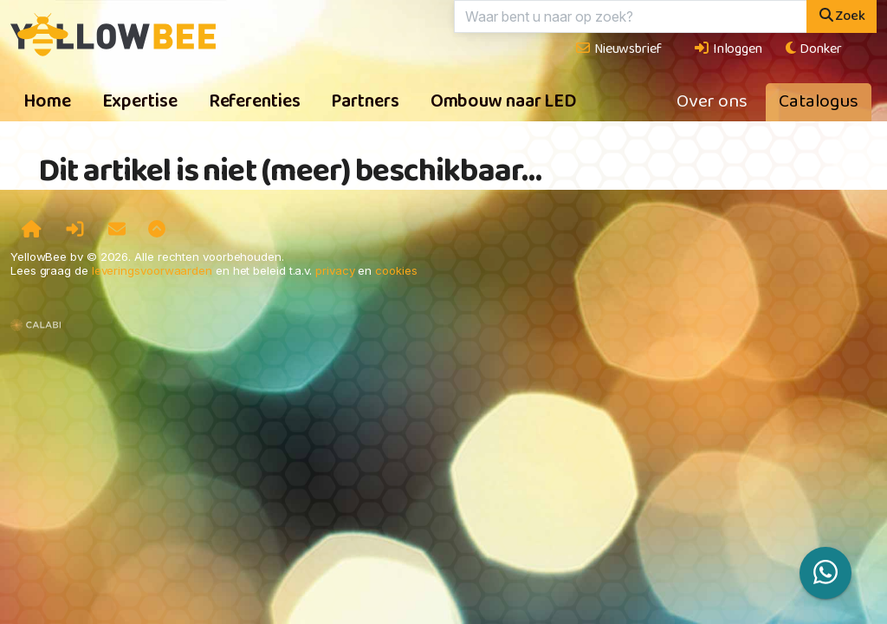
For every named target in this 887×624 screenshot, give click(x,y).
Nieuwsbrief (618, 49)
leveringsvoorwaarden (152, 270)
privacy (334, 270)
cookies (396, 270)
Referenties (255, 102)
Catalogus (818, 102)
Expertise (140, 102)
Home (47, 102)
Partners (364, 102)
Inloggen (727, 49)
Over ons (712, 102)
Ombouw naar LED (504, 102)
